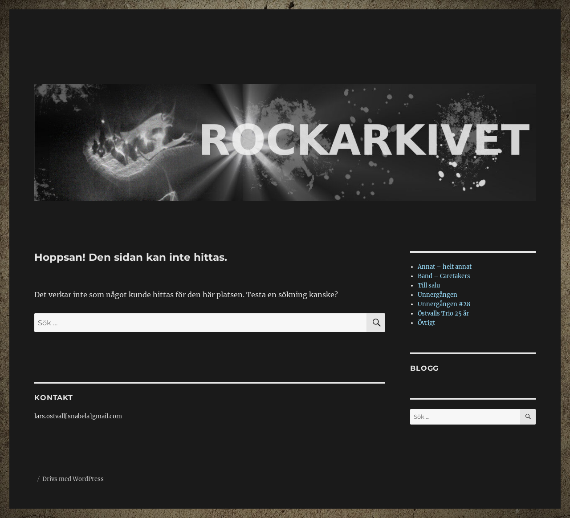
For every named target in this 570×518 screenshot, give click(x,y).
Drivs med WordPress (73, 479)
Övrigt (426, 323)
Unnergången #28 (444, 304)
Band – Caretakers (444, 276)
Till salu (429, 285)
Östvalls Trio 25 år (443, 313)
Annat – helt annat (445, 267)
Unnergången (437, 295)
